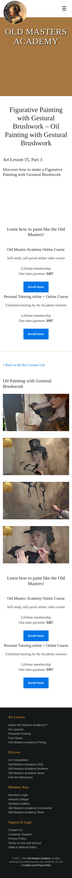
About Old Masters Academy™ (28, 725)
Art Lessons (15, 729)
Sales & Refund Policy (22, 847)
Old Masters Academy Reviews (28, 768)
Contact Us (15, 829)
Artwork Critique (18, 799)
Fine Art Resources (20, 777)
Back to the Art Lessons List (25, 365)
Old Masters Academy (39, 858)
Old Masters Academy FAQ (25, 764)
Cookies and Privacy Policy (37, 865)
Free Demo (15, 738)
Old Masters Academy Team (26, 812)
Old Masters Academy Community (30, 808)
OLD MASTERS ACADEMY (36, 36)
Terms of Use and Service (24, 843)
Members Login (18, 795)
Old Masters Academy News (26, 773)
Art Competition (18, 760)
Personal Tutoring (19, 733)
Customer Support (20, 834)
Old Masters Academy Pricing (27, 742)
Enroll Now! (36, 287)
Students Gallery (19, 803)
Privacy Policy (17, 838)
